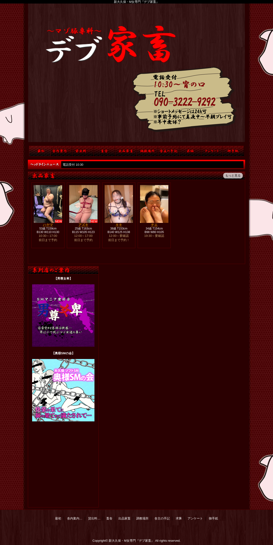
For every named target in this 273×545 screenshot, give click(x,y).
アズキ (83, 225)
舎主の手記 (168, 151)
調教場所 (147, 151)
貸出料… (83, 151)
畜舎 (104, 151)
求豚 (190, 151)
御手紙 (233, 151)
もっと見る (233, 175)
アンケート (211, 151)
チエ (154, 225)
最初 (58, 518)
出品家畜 (125, 151)
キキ (118, 225)
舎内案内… (61, 151)
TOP (40, 151)
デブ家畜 (136, 75)
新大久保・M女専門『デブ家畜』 (131, 540)
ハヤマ (48, 225)
